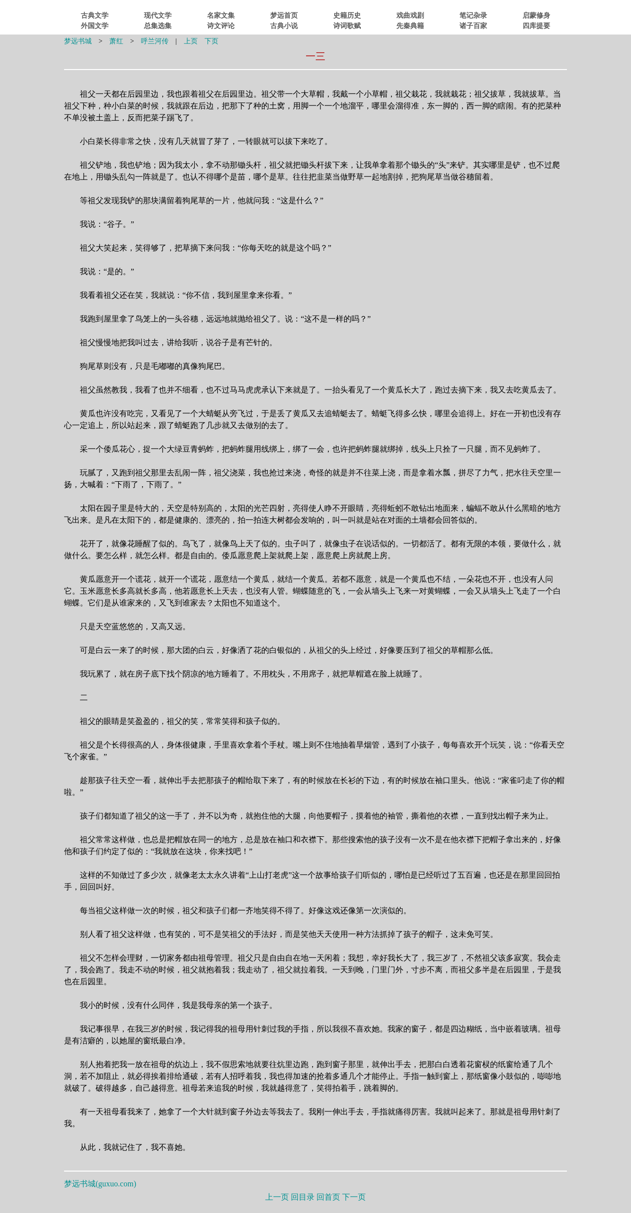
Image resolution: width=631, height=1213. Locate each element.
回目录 (303, 1197)
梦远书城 (78, 41)
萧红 (116, 41)
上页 (191, 41)
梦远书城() (100, 1183)
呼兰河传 (155, 41)
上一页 (277, 1197)
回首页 (328, 1197)
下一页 (354, 1197)
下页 (211, 41)
